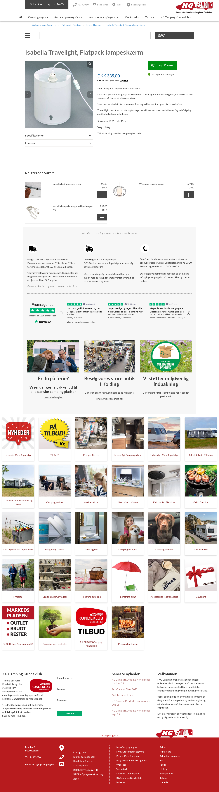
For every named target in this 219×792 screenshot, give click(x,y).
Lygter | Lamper (94, 25)
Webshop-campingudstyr (44, 25)
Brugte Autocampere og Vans (131, 760)
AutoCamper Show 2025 (124, 689)
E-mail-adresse (65, 677)
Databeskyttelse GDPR (85, 769)
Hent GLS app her (48, 280)
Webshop (121, 764)
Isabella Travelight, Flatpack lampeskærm (126, 25)
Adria (162, 747)
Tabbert (164, 777)
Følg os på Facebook (84, 756)
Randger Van (166, 773)
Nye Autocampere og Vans (130, 751)
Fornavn (61, 689)
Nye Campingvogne (126, 747)
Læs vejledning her (53, 397)
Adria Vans (165, 751)
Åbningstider (80, 752)
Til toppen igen (109, 735)
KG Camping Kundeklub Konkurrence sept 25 (131, 712)
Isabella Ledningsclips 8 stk (66, 183)
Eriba (162, 760)
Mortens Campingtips (127, 773)
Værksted (121, 769)
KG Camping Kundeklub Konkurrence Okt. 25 (131, 703)
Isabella (164, 782)
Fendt (163, 764)
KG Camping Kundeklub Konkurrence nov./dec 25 (131, 681)
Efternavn (62, 700)
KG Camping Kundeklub (129, 777)
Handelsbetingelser (83, 761)
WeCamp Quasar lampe (151, 183)
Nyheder (120, 782)
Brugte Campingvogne (128, 755)
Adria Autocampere (170, 755)
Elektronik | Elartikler (71, 25)
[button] (28, 94)
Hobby (163, 769)
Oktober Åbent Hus (122, 695)
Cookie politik (80, 765)
